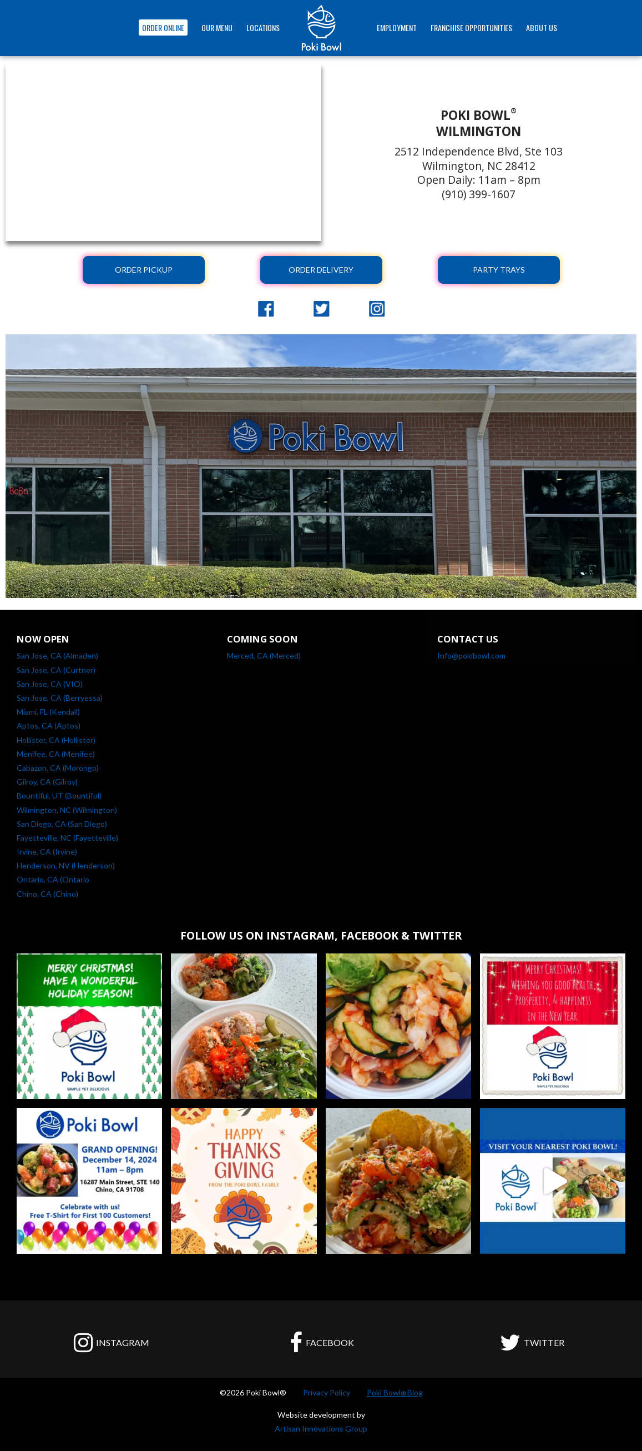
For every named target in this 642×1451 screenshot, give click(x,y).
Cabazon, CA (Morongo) (58, 767)
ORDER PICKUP (144, 269)
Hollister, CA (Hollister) (56, 740)
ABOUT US (541, 27)
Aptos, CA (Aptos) (48, 725)
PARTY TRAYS (499, 269)
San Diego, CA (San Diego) (62, 824)
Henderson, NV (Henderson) (66, 865)
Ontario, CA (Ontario (53, 879)
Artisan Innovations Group (321, 1428)
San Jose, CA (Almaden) (57, 655)
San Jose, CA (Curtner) (56, 670)
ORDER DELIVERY (321, 269)
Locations (263, 27)
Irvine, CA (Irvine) (47, 851)
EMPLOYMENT (397, 27)
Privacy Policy (326, 1392)
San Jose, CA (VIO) (50, 684)
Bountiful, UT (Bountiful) (59, 795)
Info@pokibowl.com (471, 655)
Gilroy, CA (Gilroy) (47, 781)
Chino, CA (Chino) (47, 893)
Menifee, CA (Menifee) (56, 754)
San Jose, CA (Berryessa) (60, 697)
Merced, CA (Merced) (264, 655)
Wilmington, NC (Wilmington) (67, 810)
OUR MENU (216, 27)
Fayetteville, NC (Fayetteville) (67, 837)
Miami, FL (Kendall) (48, 711)
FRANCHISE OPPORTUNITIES (471, 27)
